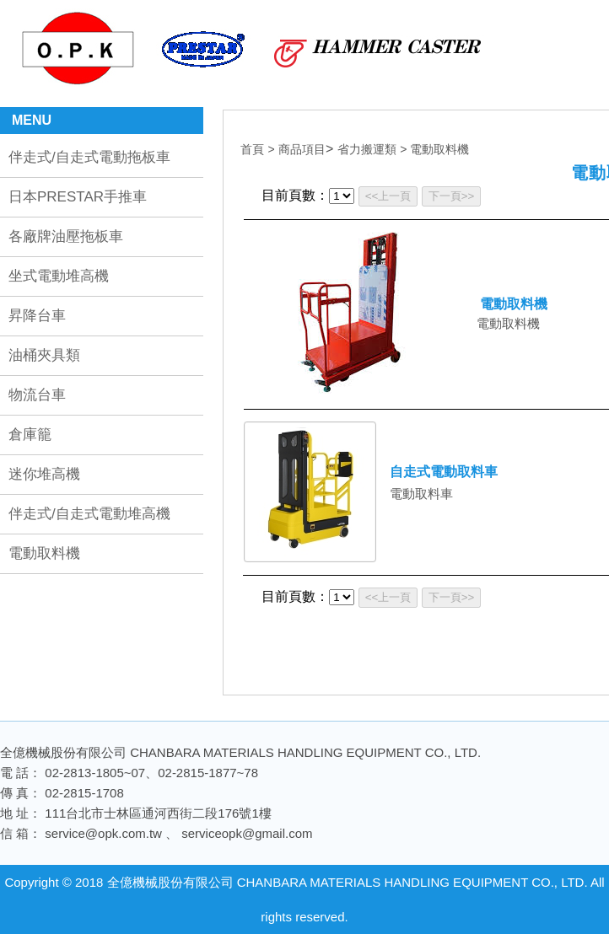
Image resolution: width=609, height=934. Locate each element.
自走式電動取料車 (444, 471)
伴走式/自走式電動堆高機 (89, 514)
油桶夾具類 (44, 355)
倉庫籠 (29, 435)
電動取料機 (44, 553)
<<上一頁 (388, 196)
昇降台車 (37, 316)
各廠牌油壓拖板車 (65, 236)
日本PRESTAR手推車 (77, 197)
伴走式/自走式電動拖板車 (89, 157)
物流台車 (37, 395)
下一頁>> (451, 196)
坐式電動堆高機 (58, 276)
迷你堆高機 (44, 474)
